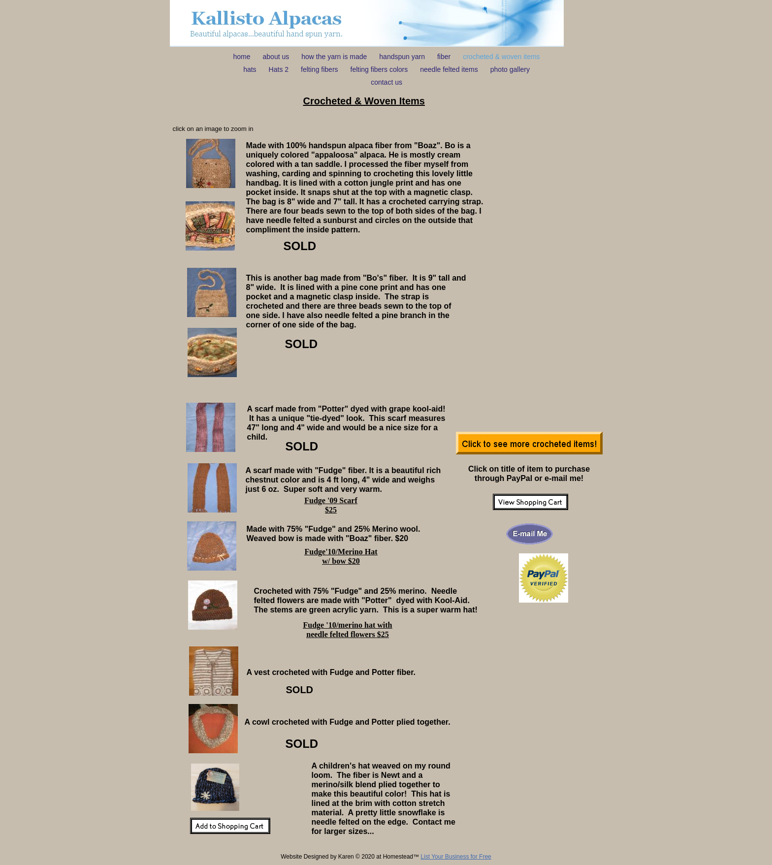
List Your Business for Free (455, 856)
